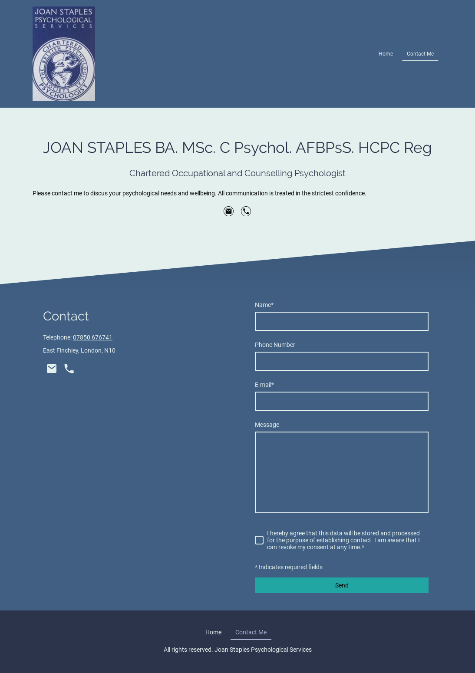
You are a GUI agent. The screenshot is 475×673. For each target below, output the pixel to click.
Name (264, 304)
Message (267, 424)
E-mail (264, 384)
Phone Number (275, 344)
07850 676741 (92, 337)
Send (342, 585)
